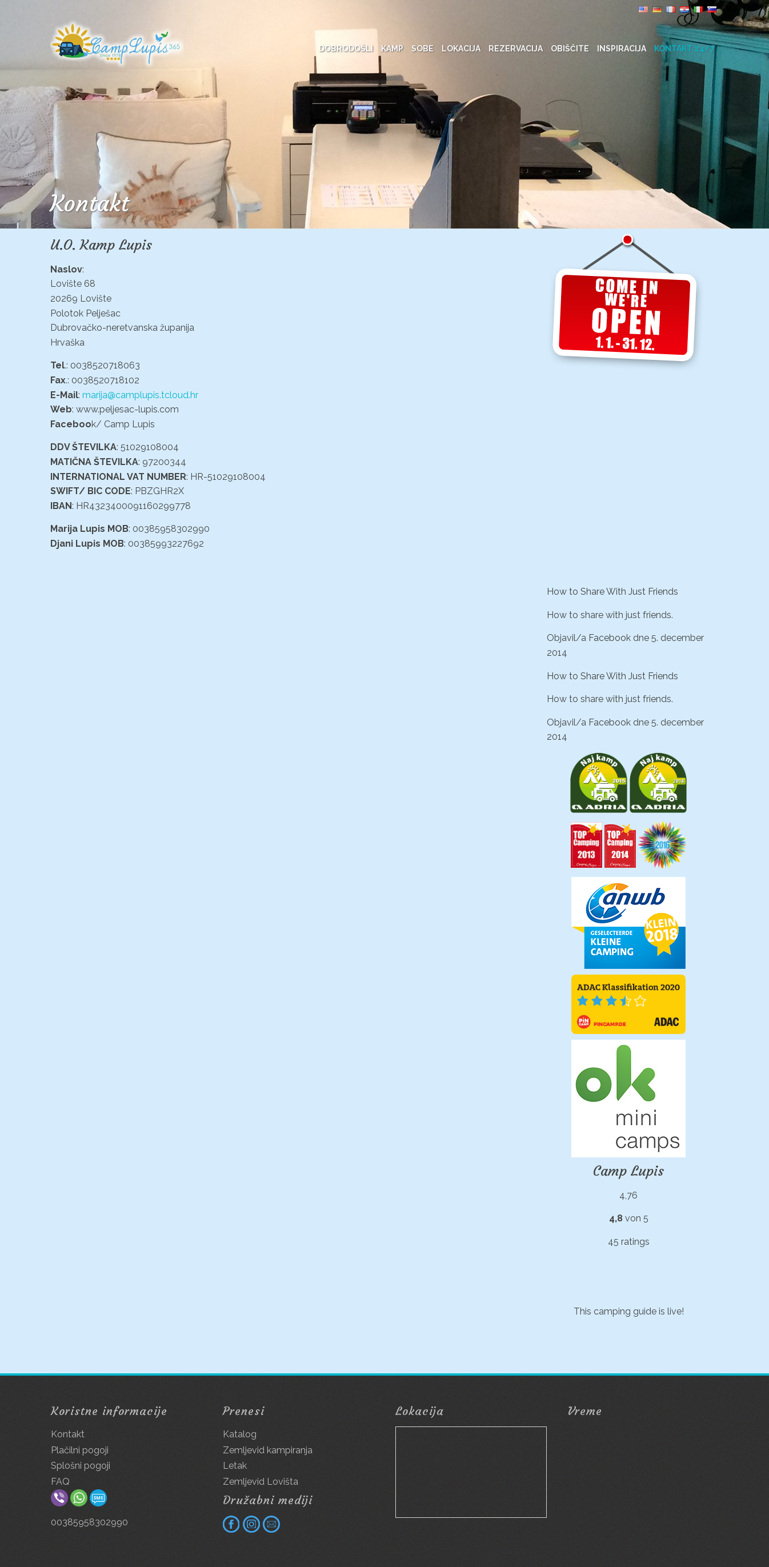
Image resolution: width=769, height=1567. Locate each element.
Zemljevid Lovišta (260, 1481)
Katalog (240, 1434)
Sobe (422, 48)
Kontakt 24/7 (684, 48)
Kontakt (68, 1434)
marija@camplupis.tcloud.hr (140, 395)
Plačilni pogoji (80, 1450)
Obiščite (570, 48)
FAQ (60, 1481)
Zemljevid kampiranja (268, 1450)
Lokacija (461, 48)
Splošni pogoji (80, 1465)
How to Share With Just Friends (612, 591)
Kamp (392, 48)
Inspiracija (621, 48)
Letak (235, 1465)
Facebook (609, 637)
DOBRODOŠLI (346, 48)
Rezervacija (515, 48)
